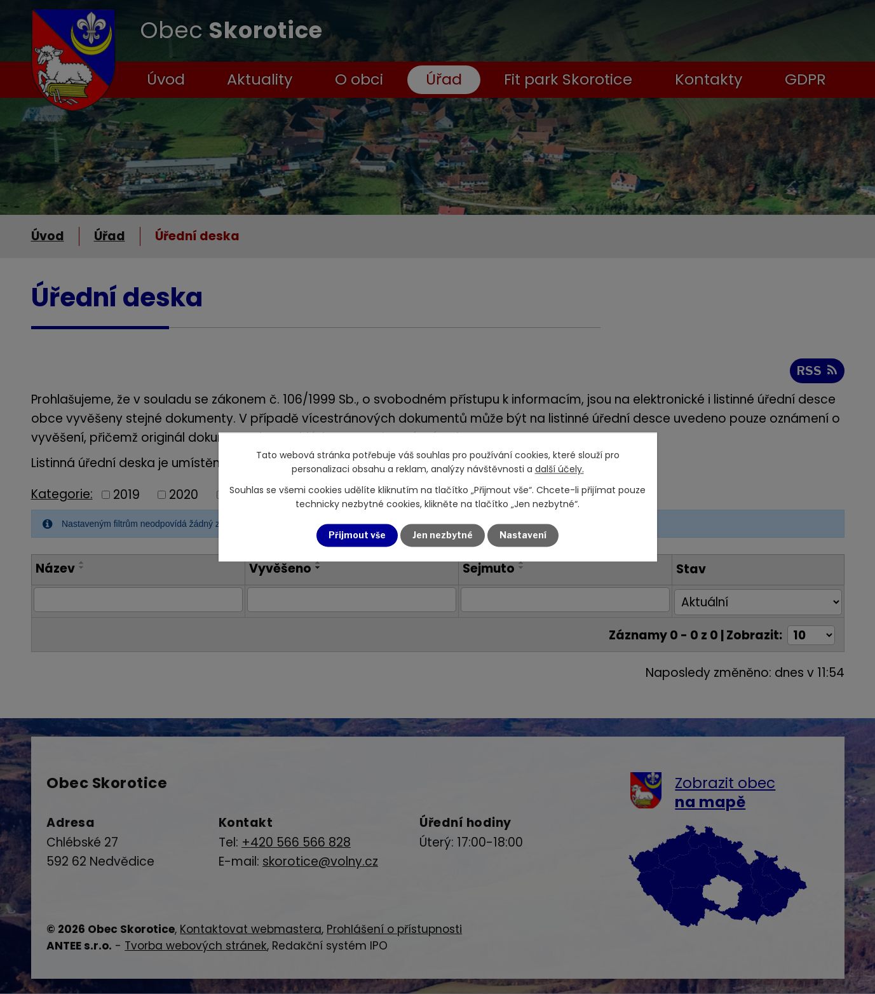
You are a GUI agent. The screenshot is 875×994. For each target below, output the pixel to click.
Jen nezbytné (442, 535)
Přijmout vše (357, 535)
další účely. (559, 469)
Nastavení (522, 535)
